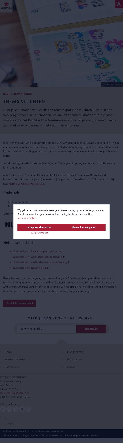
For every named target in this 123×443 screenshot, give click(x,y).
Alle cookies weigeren (83, 227)
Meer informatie (26, 217)
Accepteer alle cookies (39, 227)
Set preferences (39, 232)
